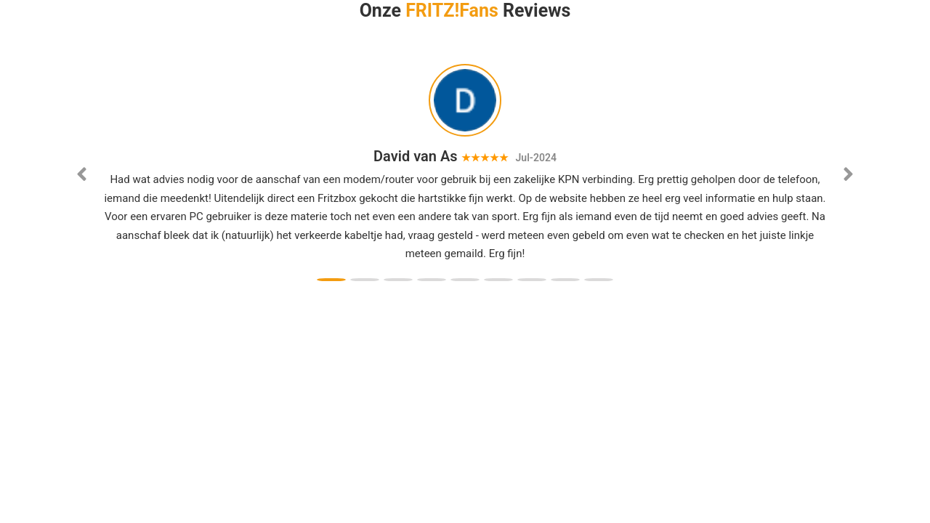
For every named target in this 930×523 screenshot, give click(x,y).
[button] (82, 178)
